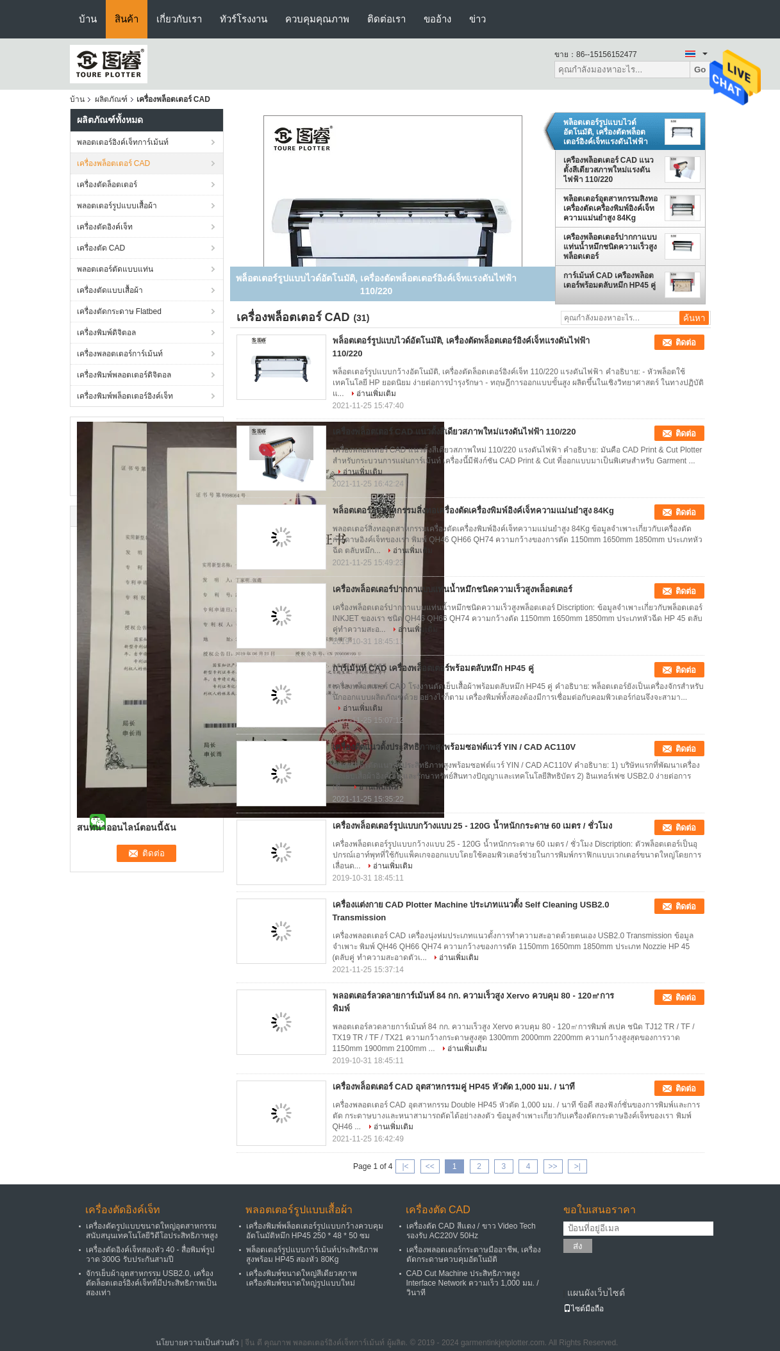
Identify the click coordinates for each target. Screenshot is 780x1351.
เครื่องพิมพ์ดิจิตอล (106, 332)
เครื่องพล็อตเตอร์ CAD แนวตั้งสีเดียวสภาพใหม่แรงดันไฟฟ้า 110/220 (608, 170)
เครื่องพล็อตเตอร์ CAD (114, 163)
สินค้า (126, 18)
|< (405, 1166)
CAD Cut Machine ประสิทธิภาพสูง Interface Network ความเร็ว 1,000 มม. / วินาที (472, 1283)
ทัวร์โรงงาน (243, 18)
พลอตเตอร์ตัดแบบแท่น (115, 269)
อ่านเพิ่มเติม (376, 393)
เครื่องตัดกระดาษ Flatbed (119, 311)
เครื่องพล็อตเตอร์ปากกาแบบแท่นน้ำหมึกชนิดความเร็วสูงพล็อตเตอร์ (610, 247)
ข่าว (477, 18)
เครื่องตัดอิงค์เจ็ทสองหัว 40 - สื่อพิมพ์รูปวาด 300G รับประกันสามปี (150, 1254)
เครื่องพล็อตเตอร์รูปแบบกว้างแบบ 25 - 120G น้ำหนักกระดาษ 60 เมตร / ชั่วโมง (473, 826)
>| (577, 1166)
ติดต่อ (686, 342)
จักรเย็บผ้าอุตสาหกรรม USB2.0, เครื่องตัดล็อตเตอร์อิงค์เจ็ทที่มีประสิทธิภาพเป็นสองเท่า (151, 1283)
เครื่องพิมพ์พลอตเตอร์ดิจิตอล (124, 374)
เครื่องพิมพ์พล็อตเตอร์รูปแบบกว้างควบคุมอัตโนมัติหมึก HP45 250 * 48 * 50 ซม (314, 1231)
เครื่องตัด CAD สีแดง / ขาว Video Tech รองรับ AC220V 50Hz (471, 1231)
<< (430, 1166)
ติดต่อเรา (386, 18)
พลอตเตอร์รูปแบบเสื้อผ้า (117, 205)
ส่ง (578, 1246)
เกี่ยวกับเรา (179, 18)
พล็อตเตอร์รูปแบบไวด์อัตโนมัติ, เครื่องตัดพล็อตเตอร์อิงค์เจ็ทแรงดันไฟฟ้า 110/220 (605, 132)
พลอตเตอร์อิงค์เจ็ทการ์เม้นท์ (123, 142)
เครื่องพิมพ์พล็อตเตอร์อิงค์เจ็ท (125, 396)
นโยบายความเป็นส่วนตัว (197, 1342)
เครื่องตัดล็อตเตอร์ (107, 184)
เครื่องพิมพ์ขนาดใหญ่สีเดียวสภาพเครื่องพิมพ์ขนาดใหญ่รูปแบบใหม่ (301, 1278)
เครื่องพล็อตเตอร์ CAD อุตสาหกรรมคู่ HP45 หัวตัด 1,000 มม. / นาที (454, 1086)
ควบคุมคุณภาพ (317, 18)
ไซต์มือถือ (583, 1308)
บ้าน (88, 18)
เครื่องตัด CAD (101, 248)
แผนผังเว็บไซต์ (596, 1293)
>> (553, 1166)
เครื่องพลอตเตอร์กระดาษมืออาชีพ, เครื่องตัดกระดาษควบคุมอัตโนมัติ (474, 1254)
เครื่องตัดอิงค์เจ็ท (105, 226)
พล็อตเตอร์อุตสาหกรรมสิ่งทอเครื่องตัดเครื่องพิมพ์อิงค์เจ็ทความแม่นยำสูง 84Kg (610, 208)
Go (700, 69)
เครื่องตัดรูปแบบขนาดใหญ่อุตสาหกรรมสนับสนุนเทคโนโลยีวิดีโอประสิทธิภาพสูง (152, 1231)
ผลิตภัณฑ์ (111, 99)
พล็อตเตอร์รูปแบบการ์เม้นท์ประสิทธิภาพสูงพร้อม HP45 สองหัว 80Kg (312, 1254)
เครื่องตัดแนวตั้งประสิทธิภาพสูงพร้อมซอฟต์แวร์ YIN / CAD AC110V (454, 747)
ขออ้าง (437, 18)
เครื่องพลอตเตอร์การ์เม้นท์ (120, 353)
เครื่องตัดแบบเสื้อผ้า (110, 290)
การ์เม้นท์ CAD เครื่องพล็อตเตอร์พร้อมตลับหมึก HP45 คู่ (609, 280)
